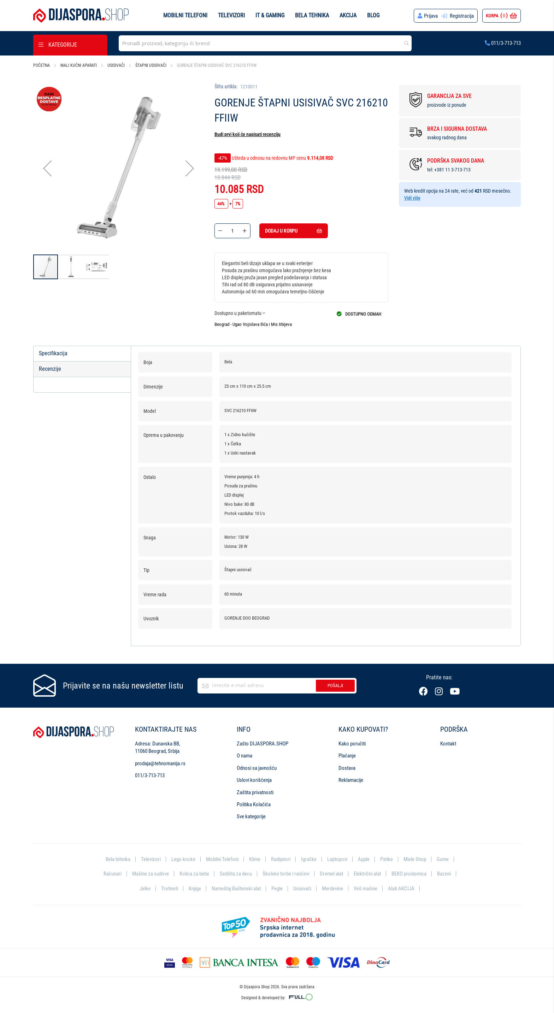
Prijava (431, 16)
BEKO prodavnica (408, 874)
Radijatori (280, 859)
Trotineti (169, 888)
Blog (373, 15)
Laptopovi (337, 859)
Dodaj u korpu (293, 231)
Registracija (462, 16)
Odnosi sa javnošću (257, 768)
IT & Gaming (269, 15)
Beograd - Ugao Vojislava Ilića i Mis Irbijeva (253, 324)
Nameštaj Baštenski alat (236, 888)
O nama (244, 756)
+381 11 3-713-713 (452, 169)
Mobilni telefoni (185, 15)
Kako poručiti (352, 743)
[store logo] (81, 15)
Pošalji (335, 685)
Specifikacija (53, 353)
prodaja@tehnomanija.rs (160, 763)
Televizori (231, 15)
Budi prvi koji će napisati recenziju (247, 134)
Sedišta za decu (236, 874)
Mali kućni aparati (78, 65)
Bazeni (444, 874)
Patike (386, 859)
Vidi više (412, 198)
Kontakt (448, 743)
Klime (254, 859)
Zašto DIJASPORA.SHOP (262, 743)
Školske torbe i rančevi (286, 874)
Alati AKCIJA (401, 888)
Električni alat (367, 874)
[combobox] (265, 43)
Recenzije (50, 368)
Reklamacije (350, 780)
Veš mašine (365, 888)
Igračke (309, 859)
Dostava (346, 768)
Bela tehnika (312, 15)
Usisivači (116, 65)
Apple (364, 859)
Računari (113, 874)
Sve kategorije (251, 816)
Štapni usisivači (150, 65)
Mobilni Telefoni (222, 859)
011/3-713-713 (503, 43)
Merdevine (332, 888)
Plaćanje (347, 756)
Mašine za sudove (150, 874)
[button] (47, 168)
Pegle (277, 888)
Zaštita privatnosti (255, 792)
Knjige (195, 888)
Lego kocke (183, 859)
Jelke (145, 888)
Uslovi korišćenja (254, 780)
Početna (41, 65)
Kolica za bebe (194, 874)
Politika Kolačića (254, 804)
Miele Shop (414, 859)
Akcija (348, 15)
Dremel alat (331, 874)
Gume (443, 859)
